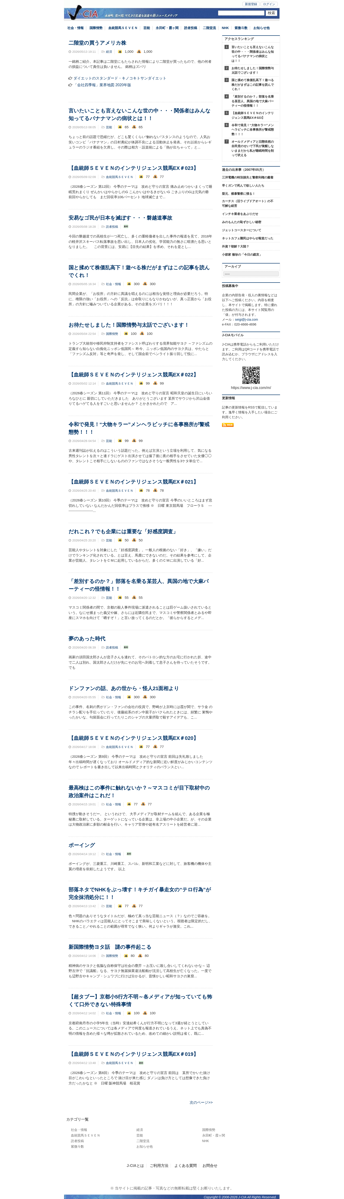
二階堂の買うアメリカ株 (97, 43)
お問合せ (209, 1166)
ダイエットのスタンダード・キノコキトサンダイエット (119, 78)
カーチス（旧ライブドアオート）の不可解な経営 (247, 203)
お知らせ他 (261, 28)
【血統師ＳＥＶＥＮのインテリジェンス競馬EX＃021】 (133, 482)
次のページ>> (201, 1102)
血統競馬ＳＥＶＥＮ (123, 28)
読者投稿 (190, 28)
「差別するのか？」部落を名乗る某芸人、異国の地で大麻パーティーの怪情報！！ (253, 101)
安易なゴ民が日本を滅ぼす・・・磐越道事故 (120, 218)
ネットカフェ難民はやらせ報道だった (247, 238)
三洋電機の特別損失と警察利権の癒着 (247, 177)
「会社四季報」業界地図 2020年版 (102, 85)
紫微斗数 (241, 28)
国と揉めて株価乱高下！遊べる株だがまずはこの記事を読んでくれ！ (253, 84)
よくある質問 (185, 1166)
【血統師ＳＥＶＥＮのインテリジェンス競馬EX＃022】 (133, 375)
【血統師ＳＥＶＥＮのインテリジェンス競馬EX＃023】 (133, 168)
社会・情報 (75, 28)
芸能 (146, 28)
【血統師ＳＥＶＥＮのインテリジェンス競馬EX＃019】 (133, 1054)
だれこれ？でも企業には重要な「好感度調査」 (123, 531)
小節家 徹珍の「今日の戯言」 (242, 254)
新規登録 (251, 4)
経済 (109, 51)
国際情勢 (96, 28)
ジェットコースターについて (241, 230)
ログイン (269, 4)
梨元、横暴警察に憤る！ (238, 193)
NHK (225, 28)
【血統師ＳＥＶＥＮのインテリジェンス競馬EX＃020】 (133, 738)
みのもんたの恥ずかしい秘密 (241, 222)
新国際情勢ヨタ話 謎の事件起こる (110, 947)
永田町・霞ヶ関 (167, 28)
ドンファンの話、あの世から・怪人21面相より (124, 688)
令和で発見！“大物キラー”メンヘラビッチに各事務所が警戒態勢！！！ (253, 129)
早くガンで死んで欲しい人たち (243, 185)
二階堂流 (209, 28)
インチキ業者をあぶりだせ (240, 214)
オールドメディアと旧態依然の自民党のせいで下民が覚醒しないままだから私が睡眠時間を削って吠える (253, 148)
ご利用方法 (159, 1166)
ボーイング (82, 845)
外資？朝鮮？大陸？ (235, 246)
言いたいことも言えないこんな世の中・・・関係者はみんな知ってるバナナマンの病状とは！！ (253, 54)
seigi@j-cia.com (246, 319)
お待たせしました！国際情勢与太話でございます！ (129, 325)
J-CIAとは (135, 1166)
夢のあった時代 (87, 639)
